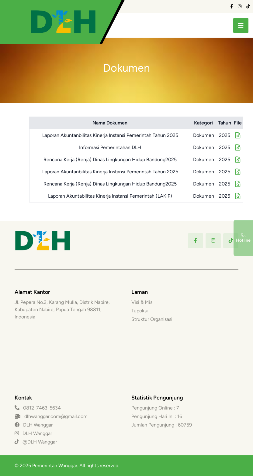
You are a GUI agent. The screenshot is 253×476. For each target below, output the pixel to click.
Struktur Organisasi (151, 319)
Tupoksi (139, 311)
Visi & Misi (142, 302)
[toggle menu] (240, 25)
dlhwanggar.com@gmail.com (56, 416)
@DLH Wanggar (36, 442)
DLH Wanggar (34, 425)
